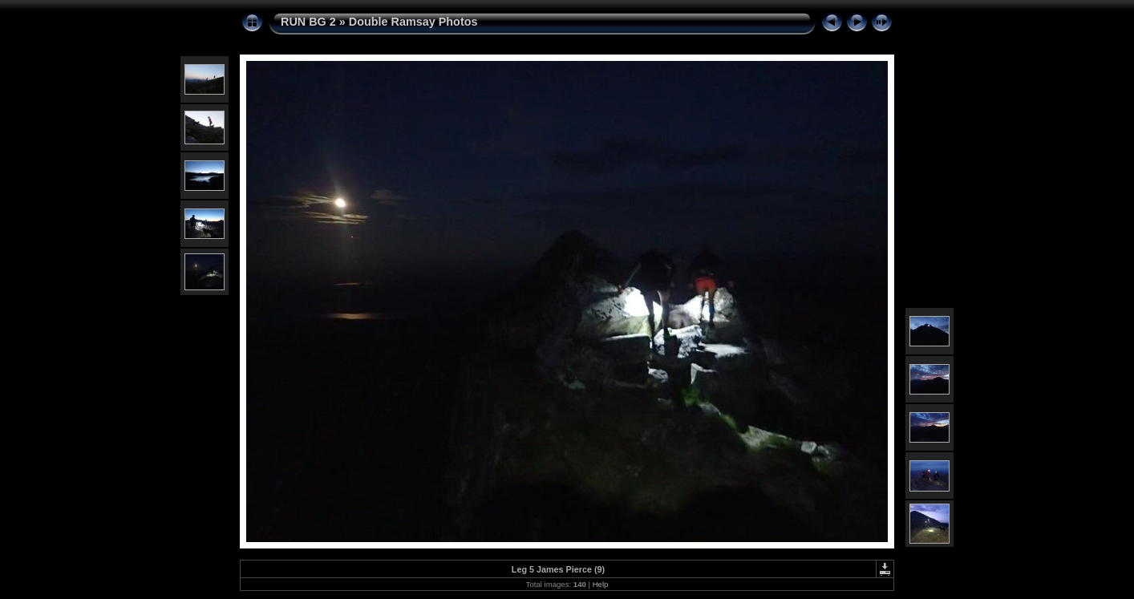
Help (601, 584)
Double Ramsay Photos (413, 21)
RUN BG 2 (308, 21)
